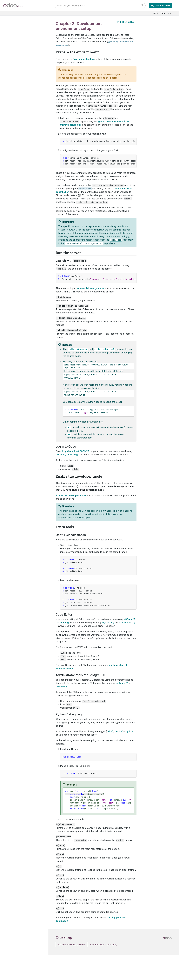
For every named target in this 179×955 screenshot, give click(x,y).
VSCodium (61, 622)
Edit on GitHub (125, 22)
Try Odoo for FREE (160, 5)
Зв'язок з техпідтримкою (71, 944)
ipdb (129, 731)
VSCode (128, 619)
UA (155, 13)
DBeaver (60, 686)
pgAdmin (120, 683)
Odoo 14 (165, 13)
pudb (117, 731)
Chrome (60, 454)
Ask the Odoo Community (103, 944)
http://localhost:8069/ (74, 451)
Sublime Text (126, 622)
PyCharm (107, 622)
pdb (109, 731)
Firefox (72, 454)
